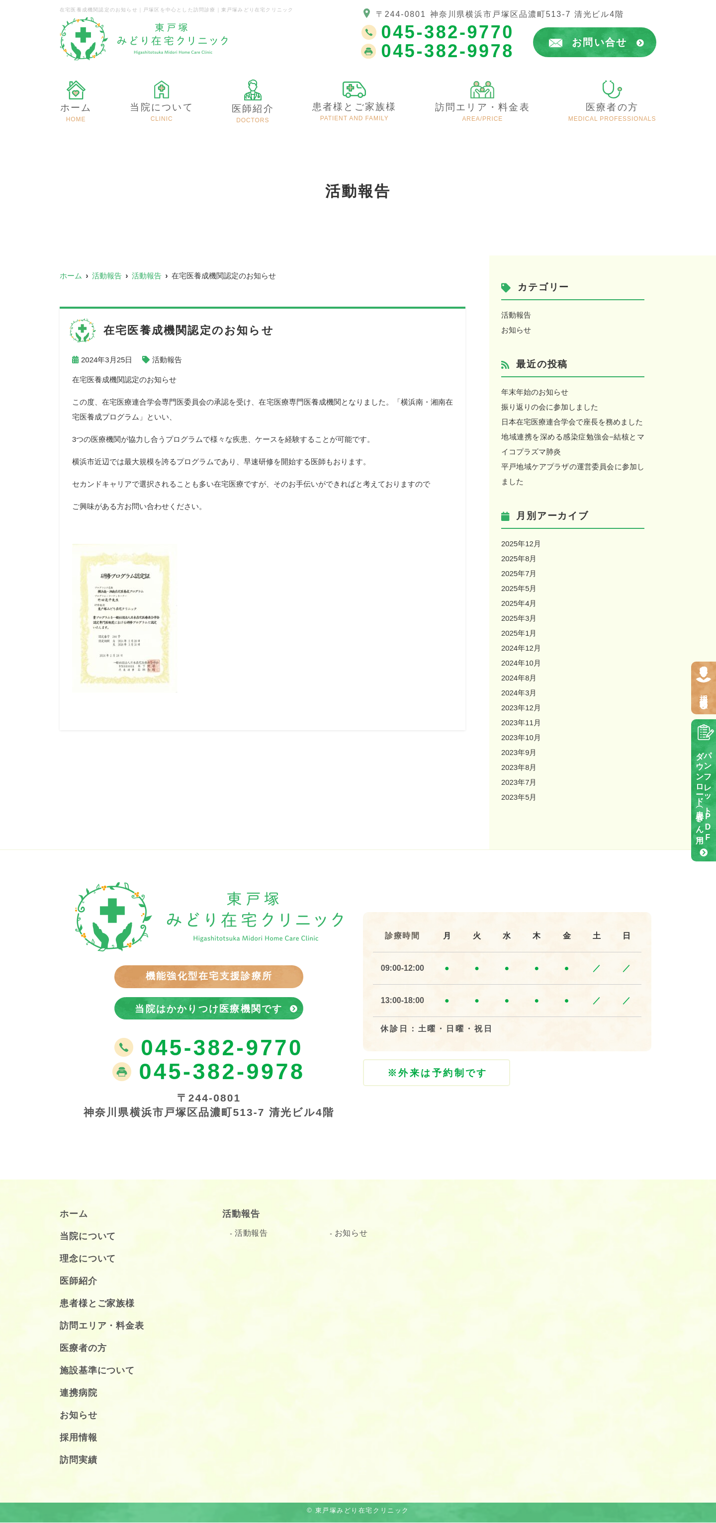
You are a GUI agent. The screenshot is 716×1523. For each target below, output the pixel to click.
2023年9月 (519, 752)
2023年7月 (519, 782)
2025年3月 (519, 618)
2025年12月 (521, 543)
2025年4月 (519, 603)
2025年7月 (519, 573)
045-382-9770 (208, 1049)
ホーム (75, 112)
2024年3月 (519, 692)
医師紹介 (253, 113)
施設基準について (97, 1371)
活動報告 (167, 359)
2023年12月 (521, 707)
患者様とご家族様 (354, 111)
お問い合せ (608, 42)
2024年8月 (519, 678)
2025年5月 (519, 588)
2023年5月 (519, 797)
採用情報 (704, 692)
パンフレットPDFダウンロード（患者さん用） (704, 795)
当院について (88, 1237)
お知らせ (516, 330)
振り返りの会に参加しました (549, 407)
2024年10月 (521, 663)
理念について (88, 1259)
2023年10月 (521, 737)
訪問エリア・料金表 (483, 111)
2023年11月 (521, 722)
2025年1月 (519, 633)
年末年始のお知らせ (534, 392)
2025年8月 (519, 558)
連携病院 (78, 1393)
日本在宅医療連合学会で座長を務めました (572, 422)
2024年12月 (521, 648)
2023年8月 (519, 767)
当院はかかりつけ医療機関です (209, 1009)
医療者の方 (612, 112)
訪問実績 (78, 1460)
